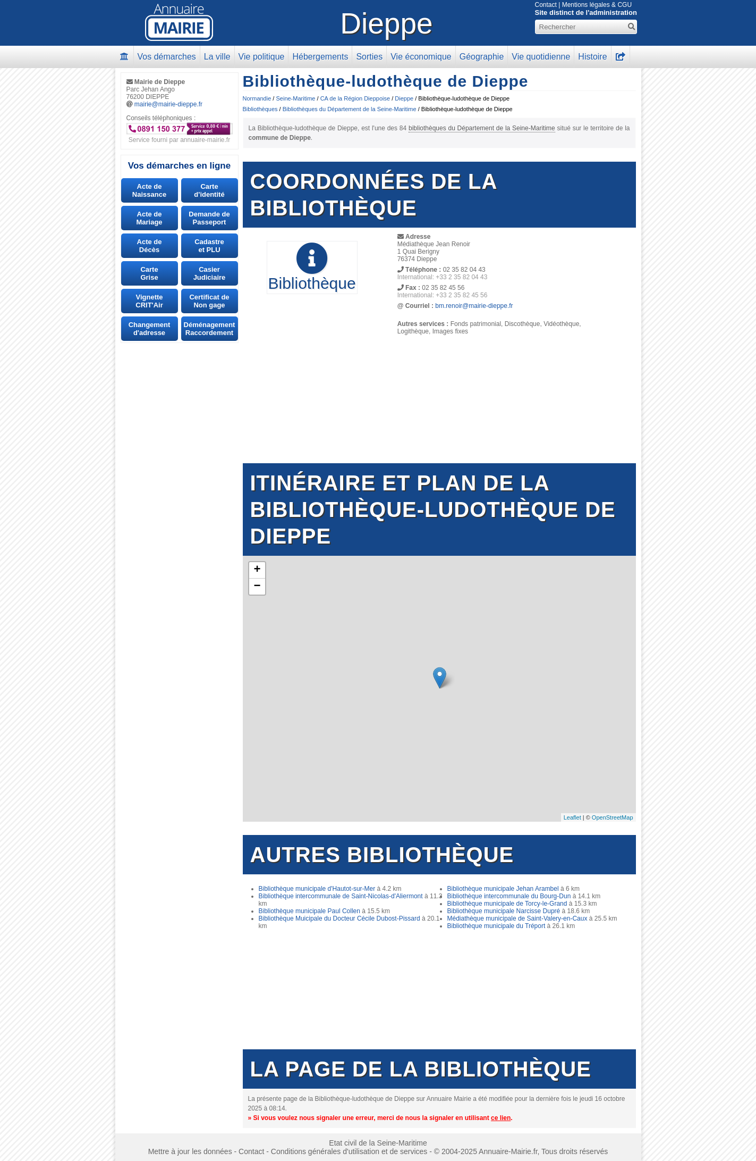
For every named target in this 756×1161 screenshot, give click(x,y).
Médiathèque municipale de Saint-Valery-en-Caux (517, 918)
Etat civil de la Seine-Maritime (378, 1143)
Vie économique (420, 56)
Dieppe (386, 23)
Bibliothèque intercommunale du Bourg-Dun (509, 896)
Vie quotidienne (541, 56)
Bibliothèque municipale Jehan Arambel (503, 888)
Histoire (592, 56)
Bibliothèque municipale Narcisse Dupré (503, 911)
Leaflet (572, 817)
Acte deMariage (149, 218)
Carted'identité (209, 190)
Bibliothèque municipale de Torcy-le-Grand (507, 903)
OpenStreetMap (612, 817)
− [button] (256, 587)
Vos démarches (167, 56)
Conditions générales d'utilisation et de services (349, 1151)
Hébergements (320, 56)
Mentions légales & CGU (597, 5)
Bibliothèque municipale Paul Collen (309, 911)
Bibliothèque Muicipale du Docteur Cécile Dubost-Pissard (339, 918)
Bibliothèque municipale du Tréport (496, 926)
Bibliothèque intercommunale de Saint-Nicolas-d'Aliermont (341, 896)
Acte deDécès (149, 246)
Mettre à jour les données (190, 1151)
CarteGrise (149, 273)
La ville (217, 56)
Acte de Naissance (149, 190)
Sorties (369, 56)
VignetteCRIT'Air (149, 301)
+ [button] (256, 570)
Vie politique (262, 56)
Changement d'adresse (150, 329)
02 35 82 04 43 (464, 269)
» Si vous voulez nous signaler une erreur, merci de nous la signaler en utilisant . (380, 1118)
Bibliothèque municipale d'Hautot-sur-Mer (317, 888)
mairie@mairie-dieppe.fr (168, 104)
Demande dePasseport (209, 218)
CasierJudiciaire (209, 273)
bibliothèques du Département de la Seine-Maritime (482, 128)
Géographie (482, 56)
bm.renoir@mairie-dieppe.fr (474, 306)
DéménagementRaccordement (209, 329)
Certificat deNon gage (209, 301)
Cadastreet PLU (209, 246)
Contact (546, 5)
